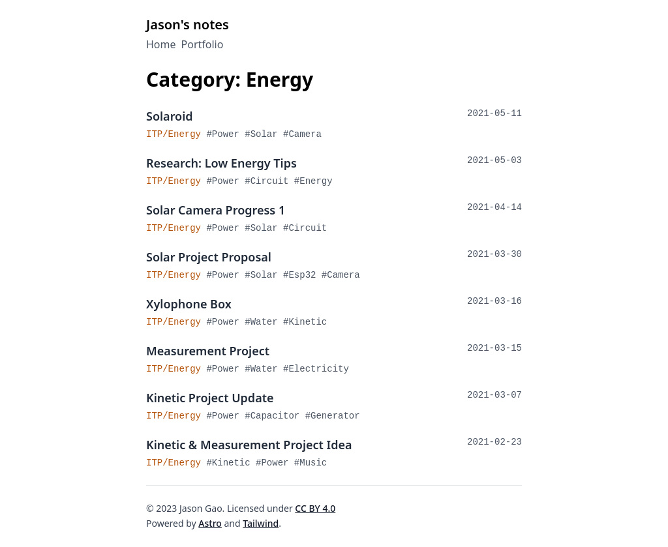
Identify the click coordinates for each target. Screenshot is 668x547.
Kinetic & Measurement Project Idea (249, 444)
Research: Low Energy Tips (221, 163)
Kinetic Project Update (210, 398)
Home (161, 44)
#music (310, 463)
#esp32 (302, 275)
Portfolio (202, 44)
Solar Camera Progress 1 (215, 210)
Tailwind (261, 523)
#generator (332, 416)
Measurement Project (207, 351)
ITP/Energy (176, 134)
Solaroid (169, 116)
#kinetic (305, 322)
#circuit (269, 181)
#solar (264, 134)
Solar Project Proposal (208, 257)
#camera (302, 134)
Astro (210, 523)
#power (225, 134)
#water (264, 322)
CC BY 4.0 (315, 508)
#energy (313, 181)
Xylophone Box (189, 304)
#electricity (316, 369)
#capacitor (275, 416)
